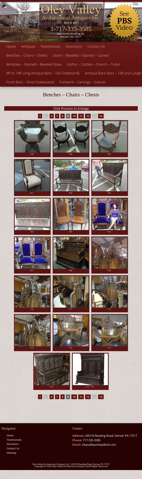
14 (100, 116)
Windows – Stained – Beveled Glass (34, 64)
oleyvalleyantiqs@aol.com (99, 445)
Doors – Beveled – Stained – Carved (81, 55)
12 (87, 116)
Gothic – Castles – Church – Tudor (93, 64)
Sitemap (11, 452)
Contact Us (96, 46)
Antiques (28, 46)
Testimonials (50, 46)
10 (74, 116)
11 (81, 116)
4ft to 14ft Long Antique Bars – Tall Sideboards (43, 73)
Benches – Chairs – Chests (26, 55)
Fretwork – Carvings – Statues (82, 82)
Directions (74, 46)
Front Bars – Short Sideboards (30, 82)
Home (11, 46)
